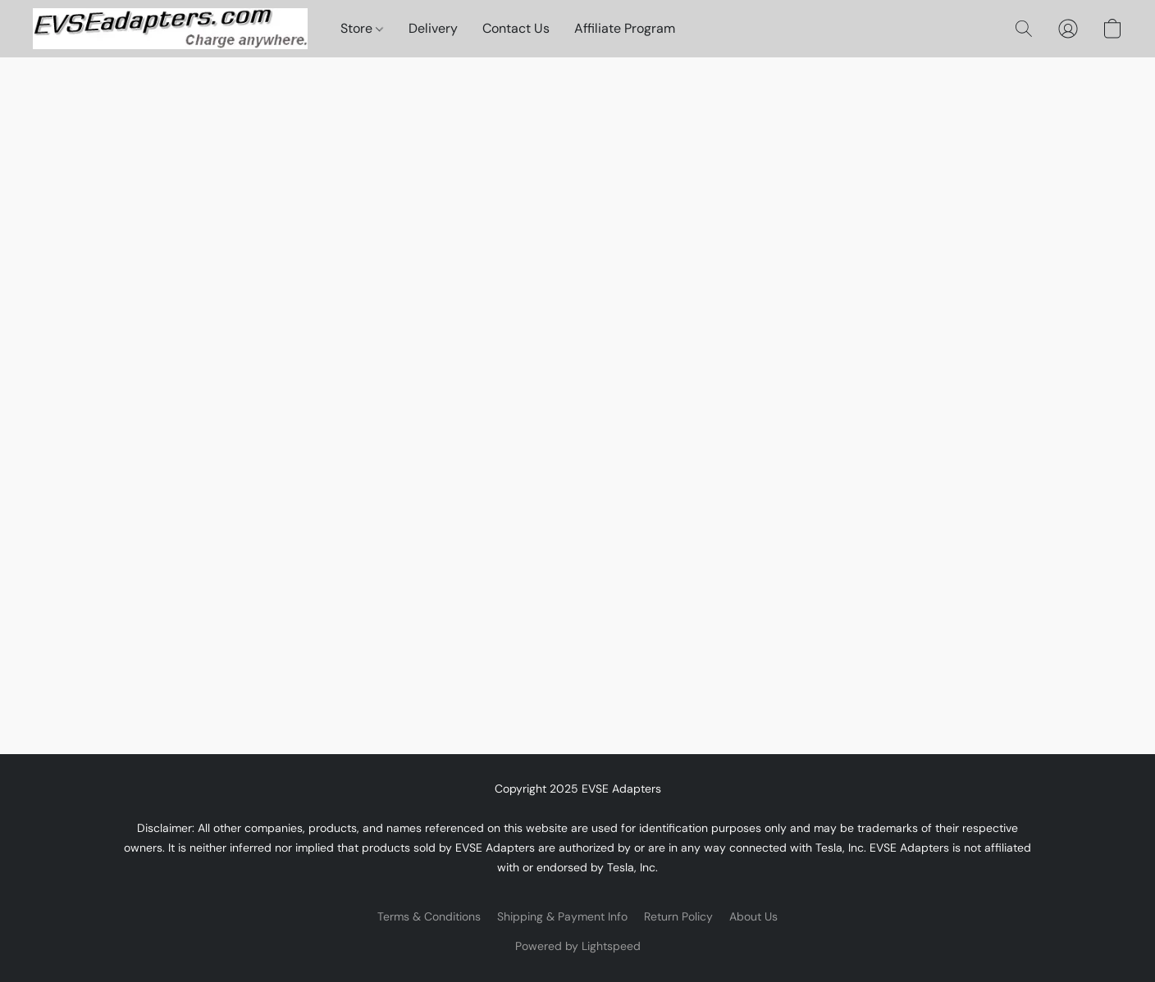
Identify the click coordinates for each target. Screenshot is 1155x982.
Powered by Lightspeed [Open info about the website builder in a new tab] (578, 946)
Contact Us (516, 28)
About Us (753, 916)
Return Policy (678, 916)
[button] (170, 28)
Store (361, 28)
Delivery (433, 28)
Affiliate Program (624, 28)
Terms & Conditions (429, 916)
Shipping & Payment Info (562, 916)
